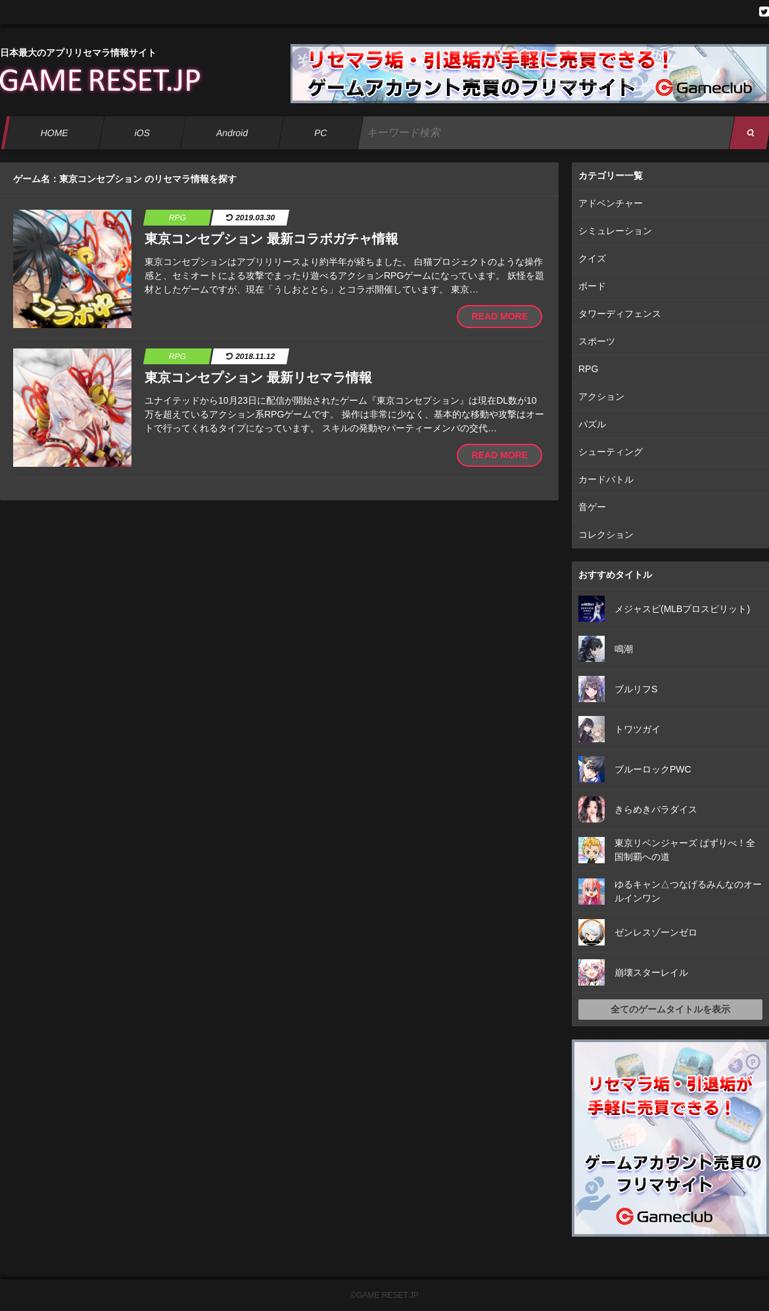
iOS (142, 133)
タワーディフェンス (619, 313)
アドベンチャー (610, 203)
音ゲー (592, 507)
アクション (601, 396)
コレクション (606, 534)
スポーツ (596, 341)
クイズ (592, 258)
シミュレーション (615, 231)
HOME (54, 133)
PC (321, 133)
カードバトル (606, 479)
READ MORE (499, 316)
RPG (588, 369)
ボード (592, 286)
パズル (592, 424)
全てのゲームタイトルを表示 (670, 1009)
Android (232, 133)
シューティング (610, 451)
